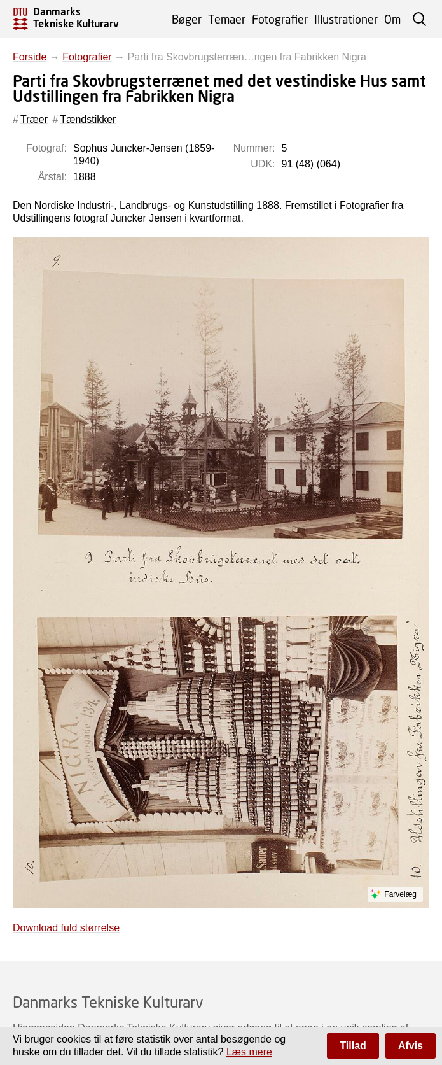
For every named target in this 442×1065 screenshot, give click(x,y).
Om (392, 19)
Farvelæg (400, 894)
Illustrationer (346, 19)
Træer (34, 119)
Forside (29, 57)
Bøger (187, 19)
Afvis (410, 1045)
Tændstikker (88, 119)
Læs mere (249, 1052)
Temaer (226, 19)
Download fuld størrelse (66, 927)
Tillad (353, 1045)
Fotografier (280, 19)
